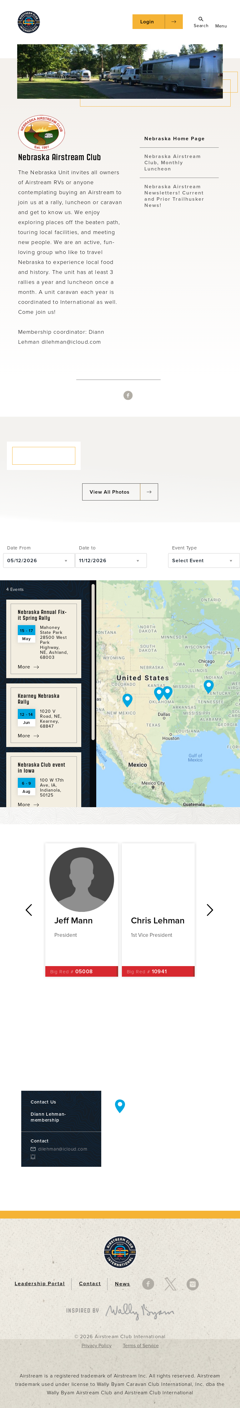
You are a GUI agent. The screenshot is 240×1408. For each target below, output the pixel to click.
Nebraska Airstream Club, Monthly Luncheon (172, 162)
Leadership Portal (40, 1284)
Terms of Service (141, 1346)
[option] (81, 910)
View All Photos (110, 492)
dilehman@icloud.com (62, 1149)
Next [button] (210, 910)
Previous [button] (28, 910)
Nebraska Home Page (174, 139)
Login (147, 22)
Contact (90, 1284)
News (122, 1284)
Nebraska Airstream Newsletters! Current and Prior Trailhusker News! (174, 196)
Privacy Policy (97, 1346)
